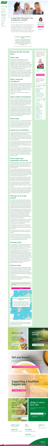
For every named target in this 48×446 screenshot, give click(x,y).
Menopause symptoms (39, 105)
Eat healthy (3, 17)
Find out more (16, 344)
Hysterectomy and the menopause (39, 117)
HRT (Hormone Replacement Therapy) (39, 110)
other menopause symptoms (19, 236)
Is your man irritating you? (40, 94)
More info (37, 81)
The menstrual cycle (39, 118)
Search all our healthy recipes (30, 431)
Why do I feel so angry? (39, 96)
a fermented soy (22, 226)
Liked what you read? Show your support (20, 22)
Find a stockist (40, 74)
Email (39, 426)
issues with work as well (20, 187)
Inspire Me (27, 426)
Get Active (3, 19)
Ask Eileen (41, 27)
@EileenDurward (41, 24)
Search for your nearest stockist (16, 431)
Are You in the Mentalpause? (19, 71)
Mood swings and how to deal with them (40, 89)
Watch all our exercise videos (30, 436)
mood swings (17, 120)
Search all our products (15, 426)
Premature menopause (39, 113)
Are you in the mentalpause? (38, 91)
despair (21, 132)
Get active (15, 390)
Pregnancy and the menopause (39, 115)
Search (21, 288)
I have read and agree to (38, 416)
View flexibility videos (38, 345)
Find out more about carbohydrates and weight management (25, 367)
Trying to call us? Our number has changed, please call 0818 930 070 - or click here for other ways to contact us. (24, 445)
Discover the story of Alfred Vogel (20, 416)
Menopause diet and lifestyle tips (39, 108)
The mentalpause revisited (40, 95)
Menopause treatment (39, 106)
